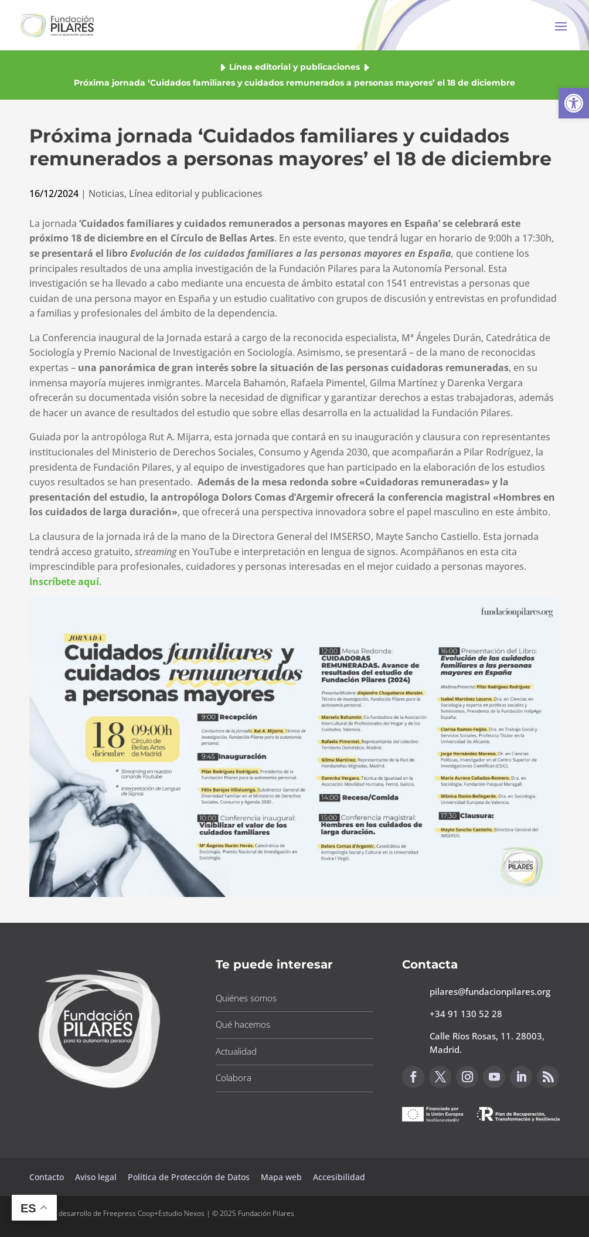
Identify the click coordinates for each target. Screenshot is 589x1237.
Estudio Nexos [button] (181, 1213)
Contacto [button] (47, 1176)
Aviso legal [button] (97, 1176)
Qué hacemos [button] (243, 1024)
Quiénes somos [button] (246, 998)
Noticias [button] (106, 193)
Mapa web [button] (281, 1176)
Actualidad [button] (236, 1051)
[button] (574, 103)
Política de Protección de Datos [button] (190, 1176)
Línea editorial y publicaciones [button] (294, 67)
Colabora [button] (233, 1077)
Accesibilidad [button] (339, 1176)
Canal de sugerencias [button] (458, 1147)
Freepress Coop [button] (128, 1213)
